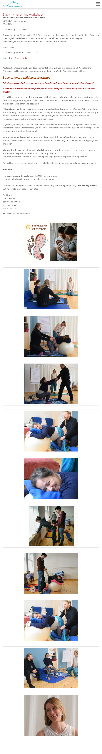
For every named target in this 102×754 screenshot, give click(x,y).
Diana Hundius (21, 58)
